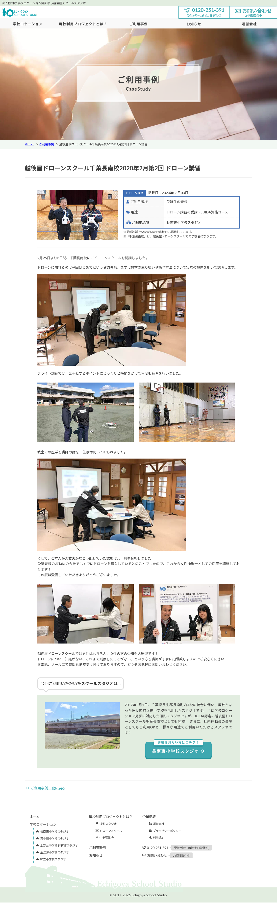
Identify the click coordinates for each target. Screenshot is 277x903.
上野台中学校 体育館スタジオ (57, 846)
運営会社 (156, 824)
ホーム (29, 144)
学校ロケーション (28, 24)
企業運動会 (105, 838)
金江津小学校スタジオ (52, 853)
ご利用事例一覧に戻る (45, 788)
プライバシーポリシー (165, 831)
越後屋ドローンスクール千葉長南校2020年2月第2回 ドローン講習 (103, 144)
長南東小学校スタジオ (178, 748)
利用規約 (156, 838)
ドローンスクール (109, 831)
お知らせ (193, 24)
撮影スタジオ (106, 824)
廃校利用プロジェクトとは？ (83, 24)
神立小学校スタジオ (51, 860)
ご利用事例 (138, 24)
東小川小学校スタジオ (52, 839)
